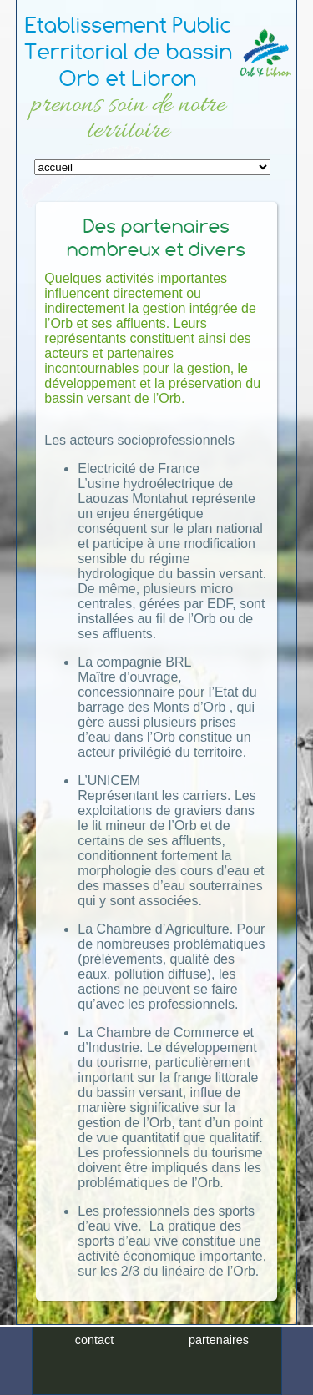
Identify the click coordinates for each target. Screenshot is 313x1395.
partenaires (219, 1340)
